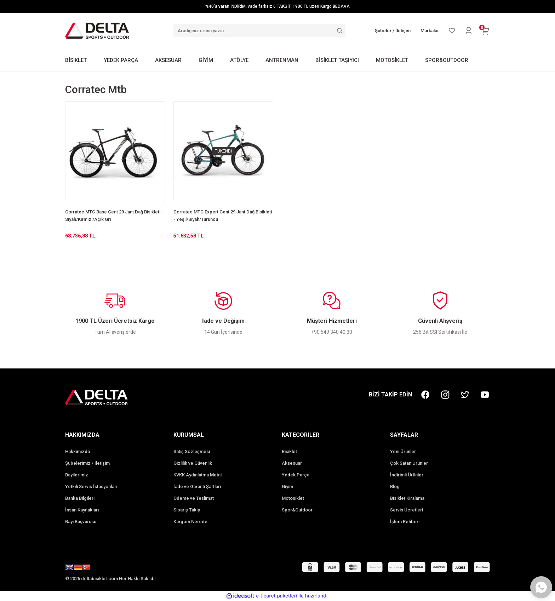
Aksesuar (292, 463)
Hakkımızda (77, 451)
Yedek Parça (295, 474)
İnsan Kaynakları (82, 510)
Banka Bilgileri (80, 498)
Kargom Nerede (190, 521)
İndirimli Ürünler (406, 474)
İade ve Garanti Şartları (197, 486)
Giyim (287, 486)
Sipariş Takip (186, 510)
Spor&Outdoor (297, 510)
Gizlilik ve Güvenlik (192, 463)
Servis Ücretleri (406, 510)
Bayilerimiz (76, 474)
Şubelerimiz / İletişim (87, 463)
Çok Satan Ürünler (409, 463)
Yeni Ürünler (403, 451)
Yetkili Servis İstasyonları (91, 486)
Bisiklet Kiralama (407, 498)
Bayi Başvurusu (80, 521)
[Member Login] (468, 31)
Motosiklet (293, 498)
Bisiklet (289, 451)
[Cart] (485, 31)
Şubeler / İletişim (393, 30)
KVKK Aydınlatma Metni (197, 474)
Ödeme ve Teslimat (193, 498)
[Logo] (97, 30)
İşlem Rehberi (404, 521)
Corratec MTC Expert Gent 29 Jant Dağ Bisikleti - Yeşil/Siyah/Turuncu (222, 215)
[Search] (259, 30)
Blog (395, 486)
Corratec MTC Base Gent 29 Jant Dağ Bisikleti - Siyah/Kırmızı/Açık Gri (114, 215)
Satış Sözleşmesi (191, 451)
